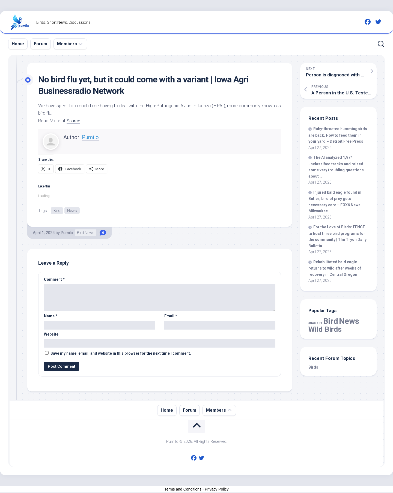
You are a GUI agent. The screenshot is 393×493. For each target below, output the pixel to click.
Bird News (85, 233)
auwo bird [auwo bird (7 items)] (315, 323)
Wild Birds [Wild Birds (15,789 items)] (325, 329)
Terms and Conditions (183, 490)
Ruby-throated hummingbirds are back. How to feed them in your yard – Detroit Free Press (337, 135)
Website (51, 335)
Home (18, 43)
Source (74, 120)
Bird (56, 210)
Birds (313, 367)
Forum (40, 43)
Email (170, 316)
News (72, 210)
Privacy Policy (216, 490)
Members (67, 43)
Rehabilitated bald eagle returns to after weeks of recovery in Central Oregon (334, 268)
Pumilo (90, 137)
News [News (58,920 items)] (349, 321)
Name (50, 316)
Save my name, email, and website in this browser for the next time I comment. (120, 354)
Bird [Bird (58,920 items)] (330, 321)
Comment (54, 280)
